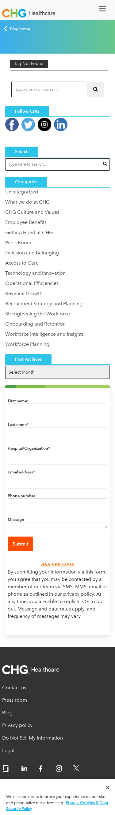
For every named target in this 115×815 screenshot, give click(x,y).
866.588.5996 (57, 565)
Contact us (14, 688)
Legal (8, 750)
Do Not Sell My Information (32, 738)
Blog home (16, 28)
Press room (14, 700)
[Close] (107, 787)
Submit (20, 544)
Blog (7, 713)
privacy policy (78, 594)
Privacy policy (17, 725)
